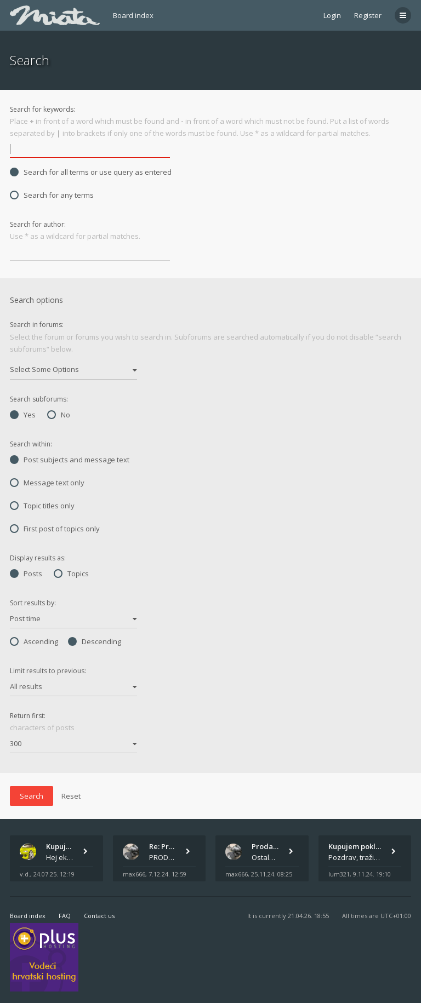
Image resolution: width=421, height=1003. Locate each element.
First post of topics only (55, 529)
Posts (26, 573)
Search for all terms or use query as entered (91, 172)
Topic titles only (42, 506)
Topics (71, 573)
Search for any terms (52, 195)
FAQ (65, 916)
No (58, 415)
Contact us (99, 916)
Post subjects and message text (69, 460)
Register (368, 15)
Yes (23, 415)
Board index (133, 15)
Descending (94, 641)
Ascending (34, 641)
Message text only (47, 483)
